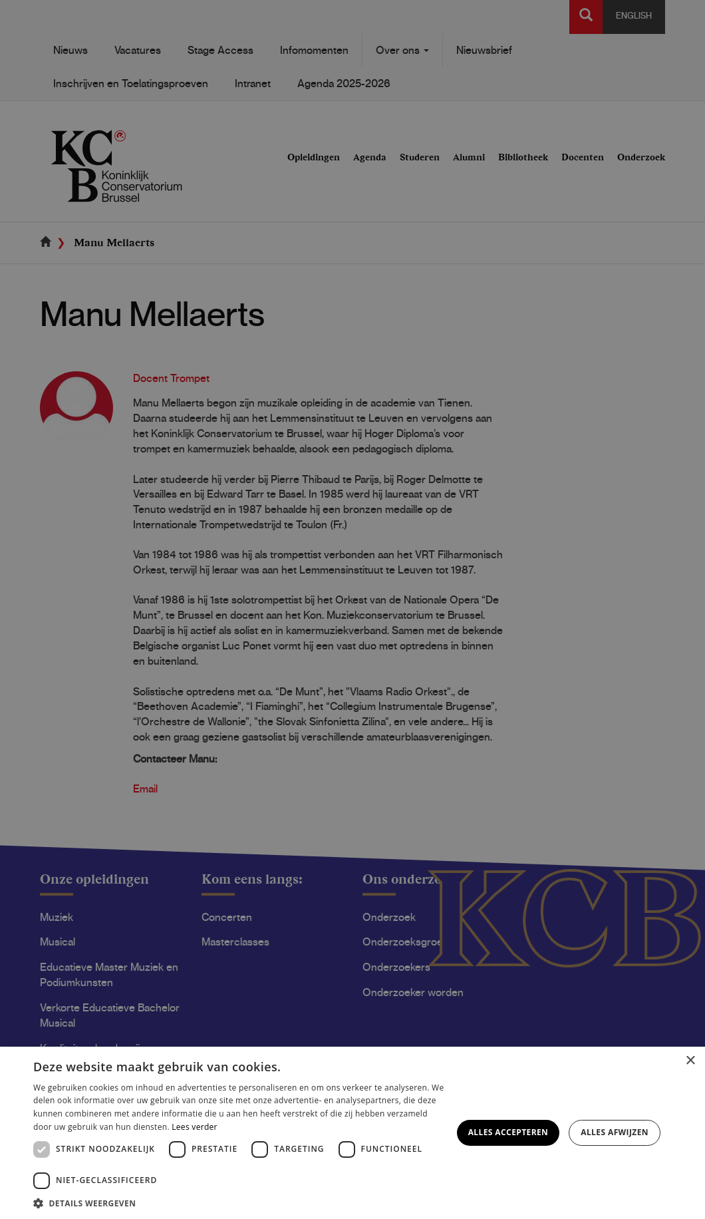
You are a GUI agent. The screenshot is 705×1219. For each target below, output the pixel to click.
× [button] (690, 1061)
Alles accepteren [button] (508, 1132)
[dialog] (352, 609)
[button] (238, 1202)
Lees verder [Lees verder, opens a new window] (194, 1126)
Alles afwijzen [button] (614, 1132)
